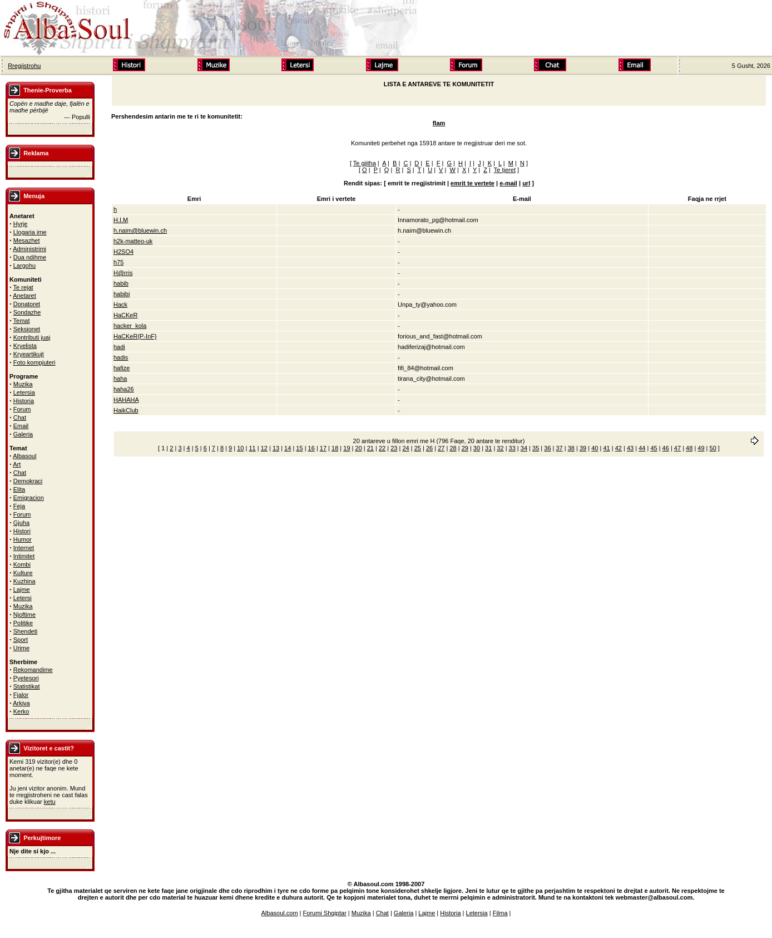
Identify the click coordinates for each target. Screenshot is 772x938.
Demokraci (28, 481)
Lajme (21, 589)
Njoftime (24, 614)
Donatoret (26, 304)
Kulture (23, 572)
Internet (23, 547)
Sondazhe (27, 312)
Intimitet (24, 556)
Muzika (23, 384)
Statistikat (26, 686)
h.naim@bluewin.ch (140, 230)
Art (17, 464)
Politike (23, 623)
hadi (119, 346)
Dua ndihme (29, 257)
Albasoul (24, 456)
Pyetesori (26, 678)
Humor (22, 539)
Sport (20, 639)
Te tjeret (505, 169)
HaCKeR (125, 315)
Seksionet (26, 329)
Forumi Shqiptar (325, 913)
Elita (19, 489)
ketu (50, 801)
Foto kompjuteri (34, 362)
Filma (500, 913)
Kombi (22, 564)
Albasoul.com (279, 913)
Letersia (24, 392)
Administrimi (29, 248)
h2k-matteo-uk (132, 241)
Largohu (24, 265)
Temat (21, 320)
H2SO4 (123, 251)
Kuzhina (24, 581)
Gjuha (21, 522)
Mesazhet (26, 240)
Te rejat (23, 287)
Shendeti (25, 631)
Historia (23, 400)
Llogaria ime (30, 232)
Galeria (23, 434)
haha (120, 378)
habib (120, 283)
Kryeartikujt (28, 354)
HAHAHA (125, 399)
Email (21, 426)
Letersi (22, 598)
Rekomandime (33, 669)
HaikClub (125, 410)
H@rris (122, 272)
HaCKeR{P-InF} (135, 336)
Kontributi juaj (32, 337)
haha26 (123, 389)
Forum (22, 409)
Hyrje (20, 223)
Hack (120, 304)
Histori (22, 531)
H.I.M (120, 220)
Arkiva (21, 703)
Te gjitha (364, 163)
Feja (19, 506)
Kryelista (25, 345)
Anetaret (24, 295)
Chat (19, 417)
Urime (21, 648)
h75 (118, 262)
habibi (121, 294)
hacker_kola (129, 325)
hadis (120, 357)
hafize (121, 368)
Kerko (21, 711)
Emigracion (28, 497)
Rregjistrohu (24, 65)
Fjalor (21, 694)
